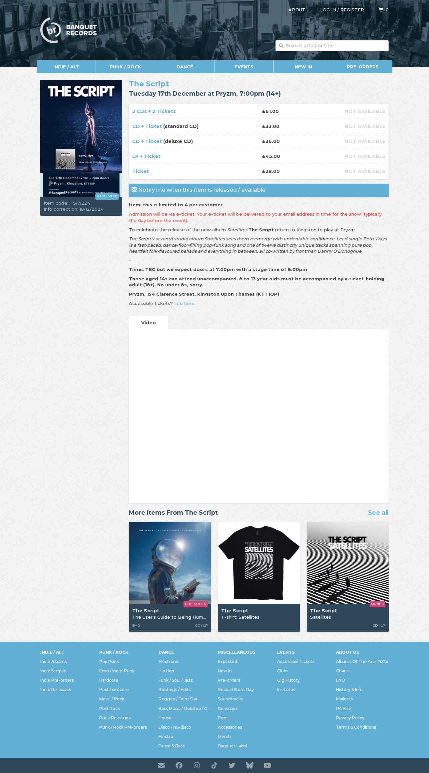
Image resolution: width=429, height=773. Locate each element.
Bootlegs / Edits (175, 689)
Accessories (230, 727)
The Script (149, 83)
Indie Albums (53, 661)
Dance (185, 66)
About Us (347, 652)
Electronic (169, 661)
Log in (328, 9)
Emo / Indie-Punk (117, 670)
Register (352, 9)
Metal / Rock (111, 698)
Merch (224, 736)
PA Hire (343, 708)
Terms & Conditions (356, 727)
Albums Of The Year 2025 (362, 661)
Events (243, 66)
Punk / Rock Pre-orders (123, 727)
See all (378, 513)
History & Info (349, 689)
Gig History (288, 680)
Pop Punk (109, 661)
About (296, 9)
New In (303, 66)
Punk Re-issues (115, 717)
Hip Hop (166, 670)
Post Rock (109, 708)
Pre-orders (363, 66)
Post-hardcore (114, 689)
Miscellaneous (236, 652)
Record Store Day (236, 689)
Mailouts (344, 698)
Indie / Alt (66, 66)
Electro (166, 736)
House (165, 717)
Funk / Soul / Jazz (176, 680)
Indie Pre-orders (57, 680)
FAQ (340, 680)
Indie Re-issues (55, 689)
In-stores (286, 689)
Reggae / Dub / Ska (178, 698)
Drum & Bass (172, 745)
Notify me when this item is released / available (198, 190)
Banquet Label (232, 745)
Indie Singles (53, 670)
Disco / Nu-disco (175, 727)
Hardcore (108, 680)
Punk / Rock (125, 66)
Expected (227, 661)
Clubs (282, 670)
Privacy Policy (350, 717)
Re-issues (227, 708)
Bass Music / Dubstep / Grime (185, 708)
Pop (222, 717)
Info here (184, 303)
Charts (342, 670)
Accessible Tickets (295, 661)
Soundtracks (230, 698)
